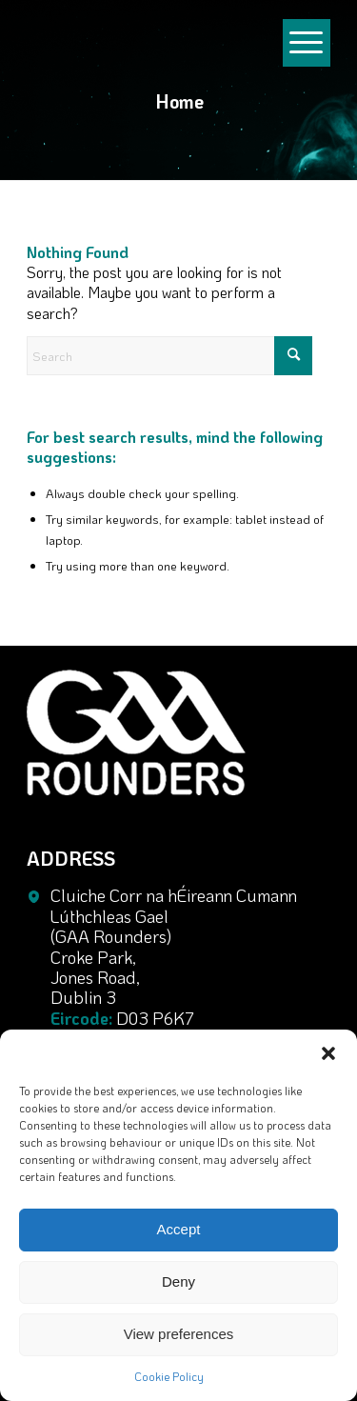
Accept (179, 1229)
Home (179, 101)
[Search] (169, 355)
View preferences (179, 1334)
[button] (328, 1053)
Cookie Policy (169, 1376)
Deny (178, 1281)
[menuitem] (306, 9)
